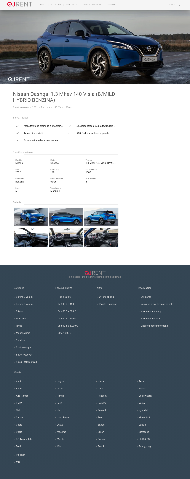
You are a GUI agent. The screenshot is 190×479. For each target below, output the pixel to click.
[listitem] (33, 297)
